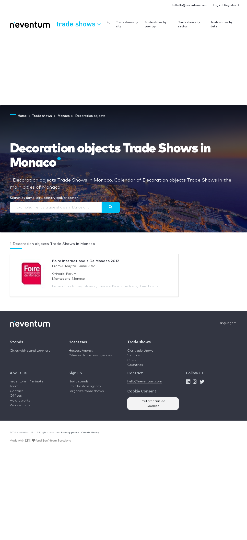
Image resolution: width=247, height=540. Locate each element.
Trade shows (139, 342)
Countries (135, 365)
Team (14, 386)
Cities (131, 360)
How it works (20, 400)
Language (227, 323)
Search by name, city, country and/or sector (44, 198)
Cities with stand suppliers (30, 350)
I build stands (78, 381)
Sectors (133, 355)
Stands (16, 342)
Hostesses (78, 342)
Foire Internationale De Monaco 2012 (85, 261)
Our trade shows (140, 350)
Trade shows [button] (78, 23)
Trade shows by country (155, 24)
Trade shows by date (221, 24)
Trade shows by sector (189, 24)
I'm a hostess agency (85, 386)
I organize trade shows (86, 391)
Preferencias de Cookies (153, 404)
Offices (16, 395)
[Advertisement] (123, 68)
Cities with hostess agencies (90, 355)
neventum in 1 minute (26, 381)
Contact (16, 391)
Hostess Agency (81, 350)
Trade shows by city (127, 24)
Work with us (20, 405)
